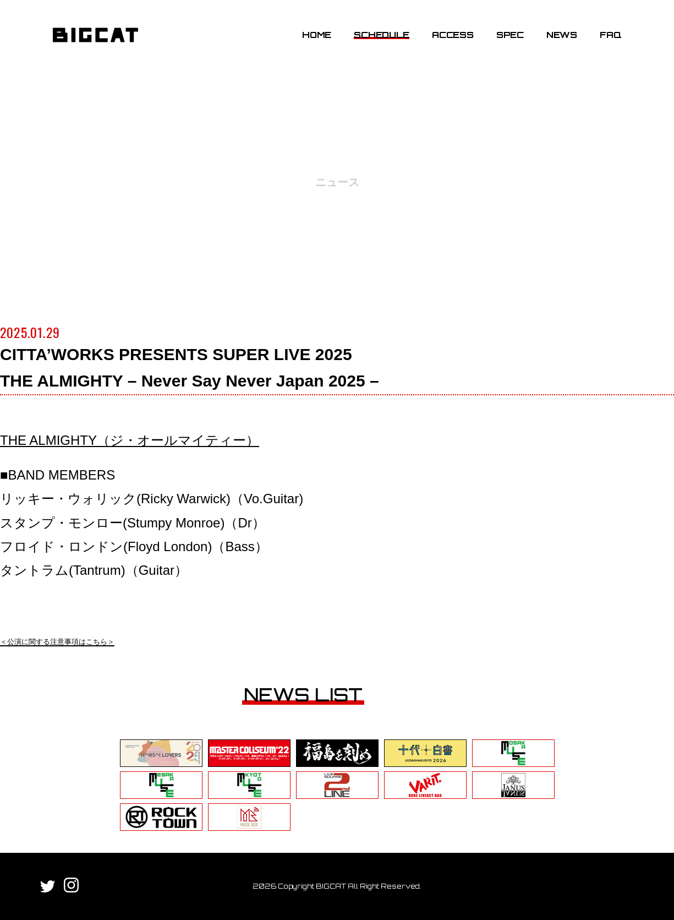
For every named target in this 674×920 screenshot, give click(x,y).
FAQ (610, 34)
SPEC (510, 34)
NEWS (561, 34)
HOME (316, 34)
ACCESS (452, 34)
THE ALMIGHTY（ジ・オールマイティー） (129, 440)
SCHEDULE (381, 34)
